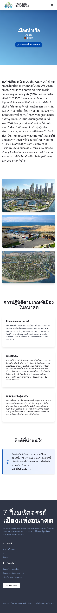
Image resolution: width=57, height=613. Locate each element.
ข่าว (4, 553)
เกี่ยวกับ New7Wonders (12, 577)
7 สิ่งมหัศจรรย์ (22, 5)
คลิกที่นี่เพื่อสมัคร (21, 469)
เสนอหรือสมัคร (12, 585)
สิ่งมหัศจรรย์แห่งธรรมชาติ (13, 573)
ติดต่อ (5, 557)
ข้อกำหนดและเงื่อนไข (45, 603)
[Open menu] (52, 5)
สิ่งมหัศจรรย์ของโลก (11, 569)
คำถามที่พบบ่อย (9, 549)
